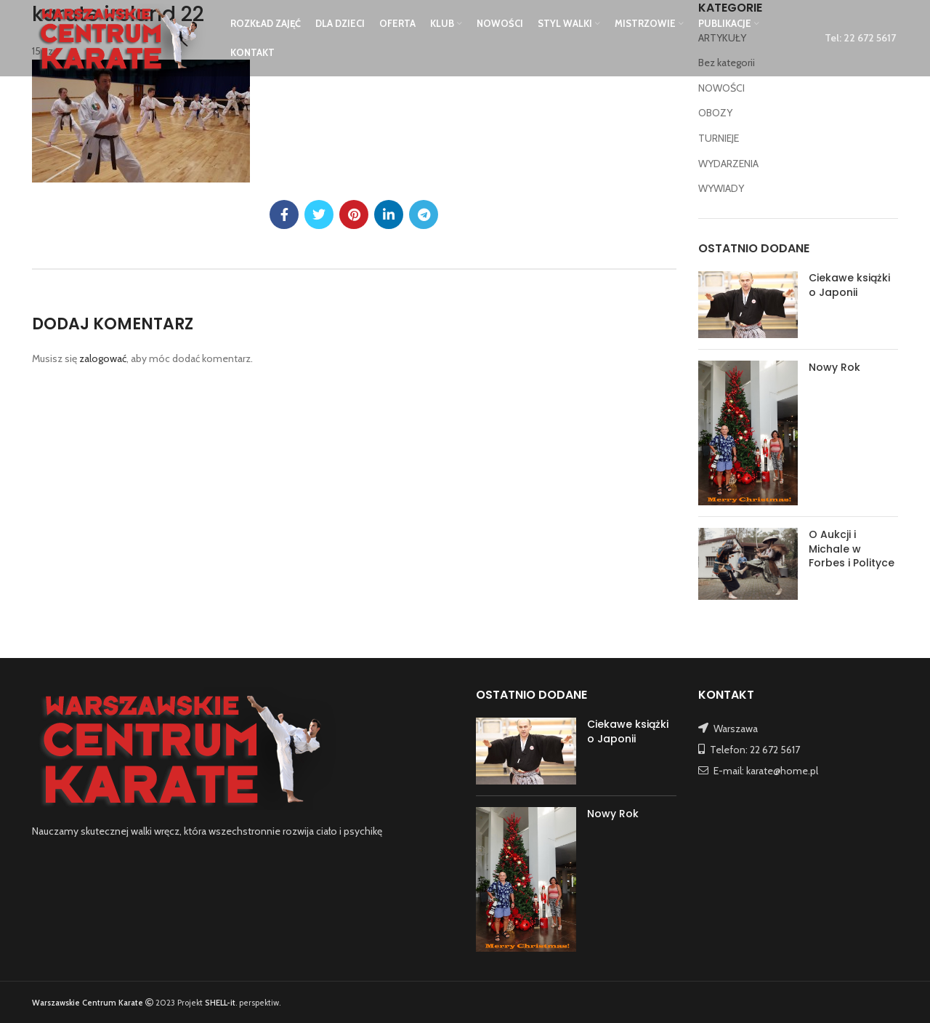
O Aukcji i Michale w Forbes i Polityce (851, 548)
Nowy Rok (834, 367)
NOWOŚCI (721, 88)
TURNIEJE (718, 138)
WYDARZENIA (728, 163)
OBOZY (715, 112)
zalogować (102, 358)
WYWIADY (721, 188)
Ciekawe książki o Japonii (849, 285)
